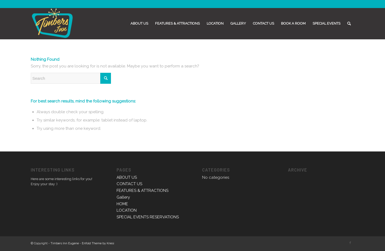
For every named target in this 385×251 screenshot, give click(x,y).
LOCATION (127, 210)
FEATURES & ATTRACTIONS (142, 190)
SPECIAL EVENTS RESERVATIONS (148, 217)
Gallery (123, 197)
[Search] (349, 23)
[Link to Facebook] (350, 243)
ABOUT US (127, 177)
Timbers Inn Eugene (65, 243)
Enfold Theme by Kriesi (98, 243)
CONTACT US (129, 183)
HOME (122, 203)
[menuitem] (139, 23)
